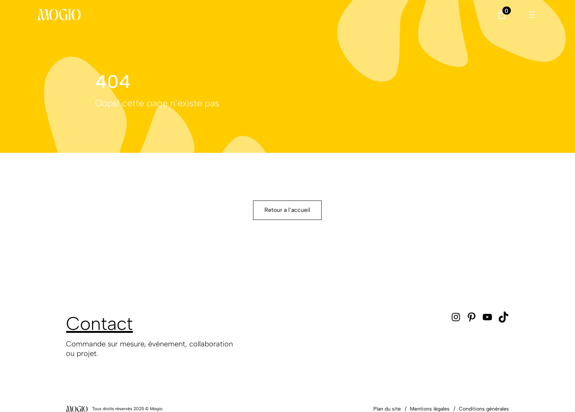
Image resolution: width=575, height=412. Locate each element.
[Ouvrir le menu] (532, 14)
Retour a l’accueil (287, 209)
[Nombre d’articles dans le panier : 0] (502, 15)
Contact (99, 323)
